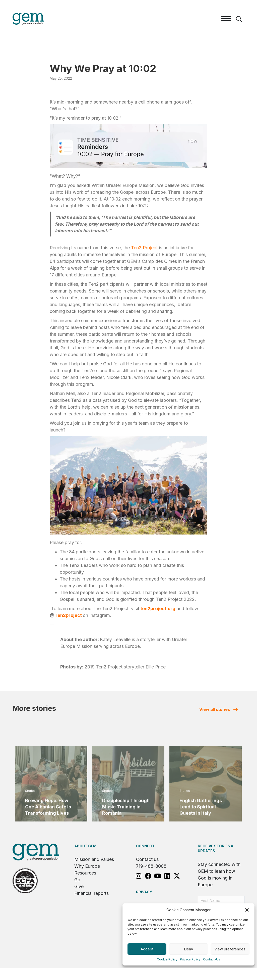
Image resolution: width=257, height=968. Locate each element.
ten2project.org (157, 608)
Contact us (147, 859)
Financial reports (91, 893)
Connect (145, 846)
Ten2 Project (144, 247)
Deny (188, 949)
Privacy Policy (190, 959)
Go (77, 879)
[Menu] (226, 19)
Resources (85, 873)
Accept (147, 949)
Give (79, 886)
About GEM (85, 846)
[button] (246, 909)
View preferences (229, 949)
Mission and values (94, 859)
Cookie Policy (167, 959)
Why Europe (87, 866)
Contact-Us (211, 959)
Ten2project (68, 615)
